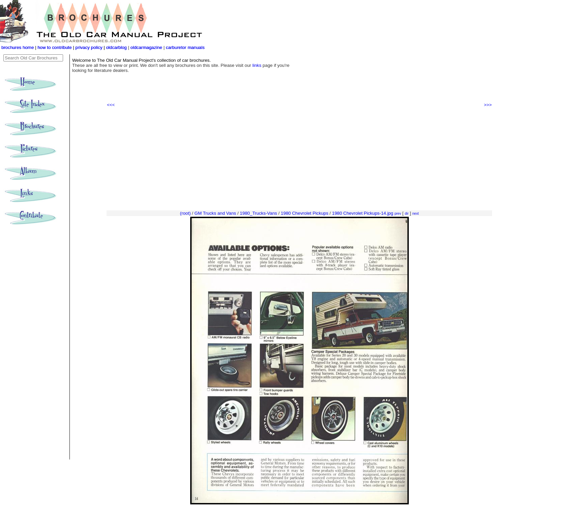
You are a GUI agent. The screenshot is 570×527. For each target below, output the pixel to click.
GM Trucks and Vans (215, 213)
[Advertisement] (299, 159)
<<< (111, 104)
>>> (488, 104)
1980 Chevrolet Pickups (305, 213)
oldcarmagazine (147, 47)
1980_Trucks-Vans (258, 213)
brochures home (17, 47)
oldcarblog (116, 47)
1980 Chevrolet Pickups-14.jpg (362, 213)
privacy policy (90, 47)
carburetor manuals (185, 47)
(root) (185, 213)
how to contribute (54, 47)
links (256, 65)
